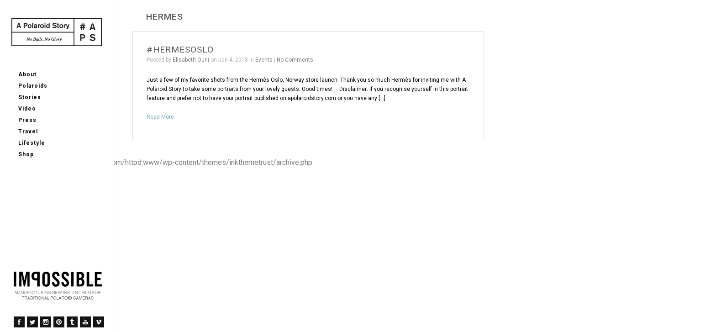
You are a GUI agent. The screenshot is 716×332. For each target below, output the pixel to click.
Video (27, 108)
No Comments (295, 60)
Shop (26, 154)
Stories (29, 97)
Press (27, 120)
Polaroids (32, 86)
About (27, 74)
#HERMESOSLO (180, 49)
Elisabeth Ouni (191, 60)
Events (264, 60)
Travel (28, 131)
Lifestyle (31, 143)
